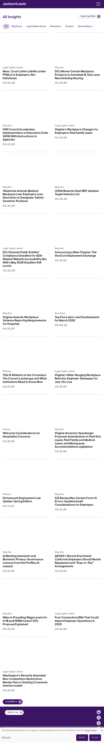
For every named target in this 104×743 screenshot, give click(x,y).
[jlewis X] (99, 721)
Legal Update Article (36, 26)
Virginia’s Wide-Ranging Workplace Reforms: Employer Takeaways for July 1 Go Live (78, 379)
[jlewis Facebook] (99, 727)
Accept (95, 738)
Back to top (13, 716)
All (6, 26)
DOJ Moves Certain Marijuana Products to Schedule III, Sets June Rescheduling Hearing (77, 75)
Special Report (85, 26)
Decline (82, 738)
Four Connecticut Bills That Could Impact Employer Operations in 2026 (77, 621)
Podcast (69, 26)
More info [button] (6, 738)
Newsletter (55, 26)
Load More (11, 702)
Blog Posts (17, 26)
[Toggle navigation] (98, 4)
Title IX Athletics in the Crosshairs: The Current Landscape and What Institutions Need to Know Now (25, 379)
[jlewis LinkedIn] (99, 716)
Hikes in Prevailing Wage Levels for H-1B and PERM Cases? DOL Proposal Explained (25, 621)
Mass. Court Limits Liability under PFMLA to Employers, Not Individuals (24, 75)
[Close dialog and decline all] (102, 729)
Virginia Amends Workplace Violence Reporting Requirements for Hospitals (24, 321)
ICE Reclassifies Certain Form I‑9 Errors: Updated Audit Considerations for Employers (76, 502)
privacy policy (91, 730)
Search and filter (88, 16)
